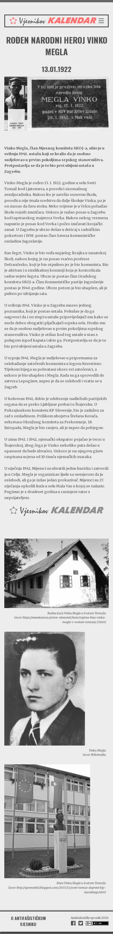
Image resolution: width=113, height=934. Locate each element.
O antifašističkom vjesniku (28, 921)
